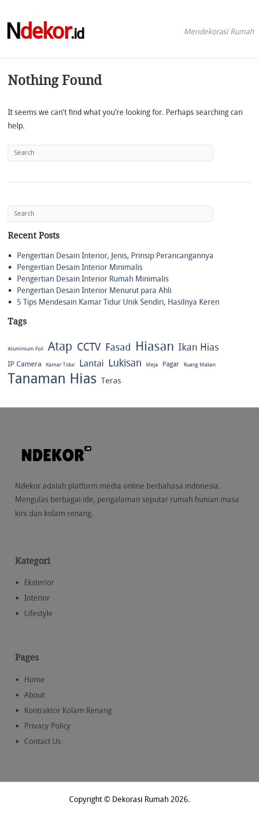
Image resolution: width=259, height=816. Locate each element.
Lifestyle (38, 613)
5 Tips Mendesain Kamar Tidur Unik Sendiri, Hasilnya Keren (118, 302)
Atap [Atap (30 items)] (60, 346)
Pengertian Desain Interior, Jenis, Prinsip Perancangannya (115, 255)
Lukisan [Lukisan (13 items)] (125, 363)
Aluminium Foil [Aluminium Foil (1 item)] (25, 349)
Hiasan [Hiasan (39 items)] (154, 347)
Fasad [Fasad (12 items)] (118, 347)
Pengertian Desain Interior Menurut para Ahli (94, 290)
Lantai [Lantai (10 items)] (91, 363)
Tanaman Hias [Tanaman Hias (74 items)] (52, 379)
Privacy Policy (47, 726)
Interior (37, 598)
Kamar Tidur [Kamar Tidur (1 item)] (60, 365)
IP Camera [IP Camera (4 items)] (25, 364)
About (34, 695)
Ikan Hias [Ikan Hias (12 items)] (198, 347)
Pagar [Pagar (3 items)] (170, 364)
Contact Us (42, 741)
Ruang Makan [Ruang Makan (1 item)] (200, 365)
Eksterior (39, 582)
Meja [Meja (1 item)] (152, 365)
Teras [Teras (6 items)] (111, 380)
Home (34, 679)
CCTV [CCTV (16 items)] (89, 347)
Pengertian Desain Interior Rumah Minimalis (93, 278)
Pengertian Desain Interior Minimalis (80, 267)
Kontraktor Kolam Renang (68, 710)
